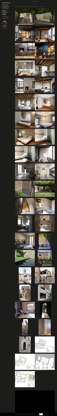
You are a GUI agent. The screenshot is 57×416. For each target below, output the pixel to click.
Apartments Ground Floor (38, 370)
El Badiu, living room (18, 93)
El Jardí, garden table (38, 249)
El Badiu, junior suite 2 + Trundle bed (20, 162)
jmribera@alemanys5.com (5, 18)
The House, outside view (18, 301)
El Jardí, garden (17, 25)
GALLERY (4, 13)
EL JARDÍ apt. (5, 8)
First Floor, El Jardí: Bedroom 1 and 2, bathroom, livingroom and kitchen (24, 388)
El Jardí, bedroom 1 (38, 128)
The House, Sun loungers (18, 318)
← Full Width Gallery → (35, 1)
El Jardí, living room (18, 249)
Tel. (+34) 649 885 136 (5, 17)
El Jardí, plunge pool (18, 197)
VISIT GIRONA (5, 12)
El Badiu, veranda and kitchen (19, 41)
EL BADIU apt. (5, 6)
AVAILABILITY (4, 10)
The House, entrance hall (18, 214)
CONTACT (4, 14)
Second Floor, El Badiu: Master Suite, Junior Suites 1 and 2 (43, 353)
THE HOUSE (5, 5)
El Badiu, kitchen (17, 76)
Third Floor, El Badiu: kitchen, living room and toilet (22, 370)
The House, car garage (38, 301)
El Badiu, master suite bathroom (39, 214)
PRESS (3, 11)
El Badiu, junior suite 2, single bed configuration (42, 145)
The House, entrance (38, 318)
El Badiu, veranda (37, 42)
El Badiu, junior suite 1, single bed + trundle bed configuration (24, 128)
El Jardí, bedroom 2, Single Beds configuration (21, 145)
